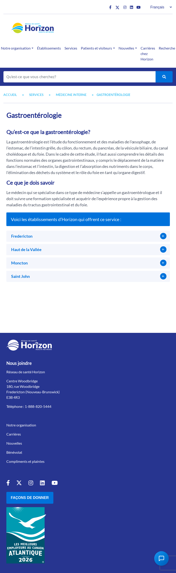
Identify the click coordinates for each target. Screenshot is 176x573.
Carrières (13, 434)
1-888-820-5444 (38, 406)
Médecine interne (71, 95)
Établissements (49, 48)
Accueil (10, 95)
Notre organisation (21, 425)
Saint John (20, 276)
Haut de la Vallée (26, 249)
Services (70, 48)
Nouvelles (126, 48)
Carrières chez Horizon (148, 53)
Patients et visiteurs (96, 48)
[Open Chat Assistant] (161, 558)
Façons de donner (30, 498)
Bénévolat (14, 452)
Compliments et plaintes (25, 461)
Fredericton (21, 236)
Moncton (19, 262)
